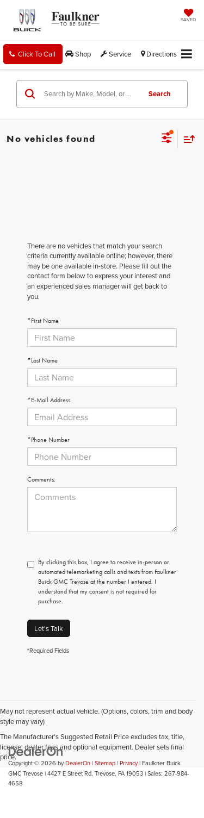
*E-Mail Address (48, 400)
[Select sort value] (186, 138)
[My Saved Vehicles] (188, 16)
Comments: (41, 479)
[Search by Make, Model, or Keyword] (90, 94)
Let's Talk (48, 628)
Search (160, 94)
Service (116, 54)
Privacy (129, 763)
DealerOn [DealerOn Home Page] (77, 763)
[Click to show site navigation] (187, 54)
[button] (33, 54)
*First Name (43, 320)
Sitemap (105, 763)
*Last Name (42, 360)
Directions (159, 54)
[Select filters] (167, 139)
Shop (78, 54)
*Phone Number (48, 440)
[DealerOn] (36, 750)
